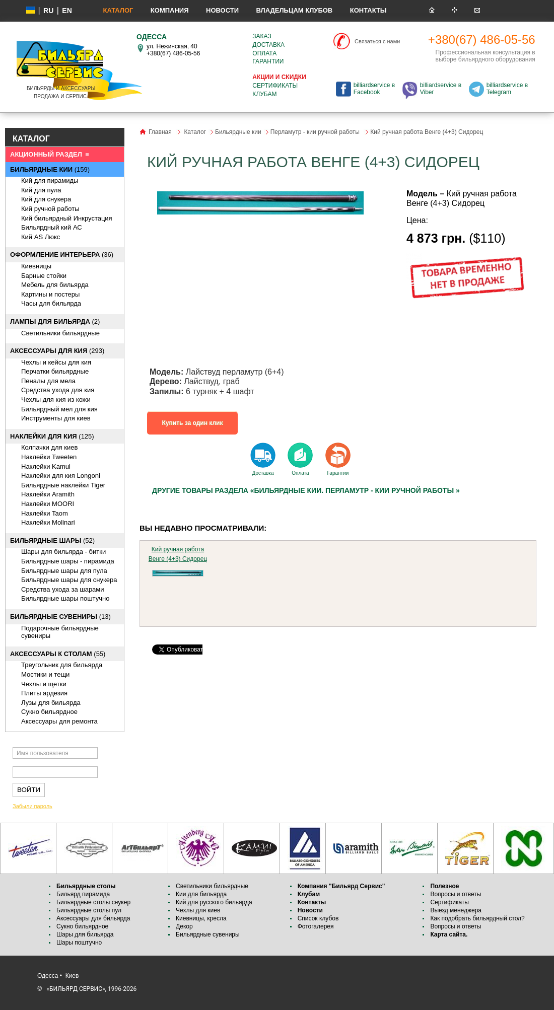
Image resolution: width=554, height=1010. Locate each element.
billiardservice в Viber (440, 89)
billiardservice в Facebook (374, 89)
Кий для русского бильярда (214, 902)
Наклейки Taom (44, 513)
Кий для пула (41, 190)
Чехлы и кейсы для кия (56, 362)
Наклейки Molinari (48, 522)
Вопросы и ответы (455, 894)
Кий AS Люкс (40, 237)
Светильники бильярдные (60, 333)
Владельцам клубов (294, 10)
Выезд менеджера (455, 910)
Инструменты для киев (56, 418)
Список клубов (318, 918)
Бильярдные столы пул (88, 910)
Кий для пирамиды (49, 180)
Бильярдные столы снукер (93, 902)
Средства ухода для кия (57, 390)
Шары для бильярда (85, 934)
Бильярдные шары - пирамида (67, 561)
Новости (222, 10)
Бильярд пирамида (83, 894)
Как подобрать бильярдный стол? (477, 918)
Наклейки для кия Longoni (60, 475)
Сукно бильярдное (49, 711)
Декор (184, 926)
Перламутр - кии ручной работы (316, 131)
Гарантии (268, 61)
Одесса (47, 975)
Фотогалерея (316, 926)
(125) (52, 436)
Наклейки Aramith (48, 494)
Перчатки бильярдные (55, 371)
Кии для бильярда (201, 894)
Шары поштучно (79, 942)
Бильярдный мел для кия (59, 409)
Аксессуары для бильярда (93, 918)
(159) (50, 169)
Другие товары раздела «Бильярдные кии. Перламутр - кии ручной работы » (306, 490)
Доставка (268, 44)
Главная (160, 131)
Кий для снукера (46, 199)
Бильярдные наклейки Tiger (63, 485)
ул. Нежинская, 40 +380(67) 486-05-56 (173, 50)
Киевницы (36, 266)
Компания (170, 10)
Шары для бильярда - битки (63, 551)
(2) (55, 321)
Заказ (261, 36)
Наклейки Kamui (46, 466)
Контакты (368, 10)
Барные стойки (43, 275)
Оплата (264, 53)
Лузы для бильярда (51, 702)
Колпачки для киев (49, 447)
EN (67, 11)
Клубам (264, 94)
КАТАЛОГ (31, 138)
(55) (57, 654)
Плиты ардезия (44, 693)
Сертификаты (275, 85)
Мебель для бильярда (55, 284)
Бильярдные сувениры (208, 934)
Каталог (118, 10)
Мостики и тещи (45, 674)
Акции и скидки (279, 77)
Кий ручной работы (50, 208)
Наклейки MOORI (47, 504)
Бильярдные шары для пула (64, 570)
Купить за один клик (192, 422)
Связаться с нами (377, 41)
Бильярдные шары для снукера (69, 580)
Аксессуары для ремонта (59, 721)
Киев (72, 975)
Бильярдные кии (238, 131)
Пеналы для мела (48, 381)
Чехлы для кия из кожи (56, 399)
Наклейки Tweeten (49, 457)
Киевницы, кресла (201, 918)
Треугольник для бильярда (61, 665)
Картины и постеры (50, 294)
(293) (57, 350)
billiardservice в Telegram (507, 89)
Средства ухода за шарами (62, 589)
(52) (52, 540)
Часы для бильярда (51, 303)
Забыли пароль (32, 806)
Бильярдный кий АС (51, 227)
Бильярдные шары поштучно (65, 598)
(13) (60, 616)
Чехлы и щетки (43, 684)
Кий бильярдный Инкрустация (66, 218)
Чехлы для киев (198, 910)
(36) (61, 254)
